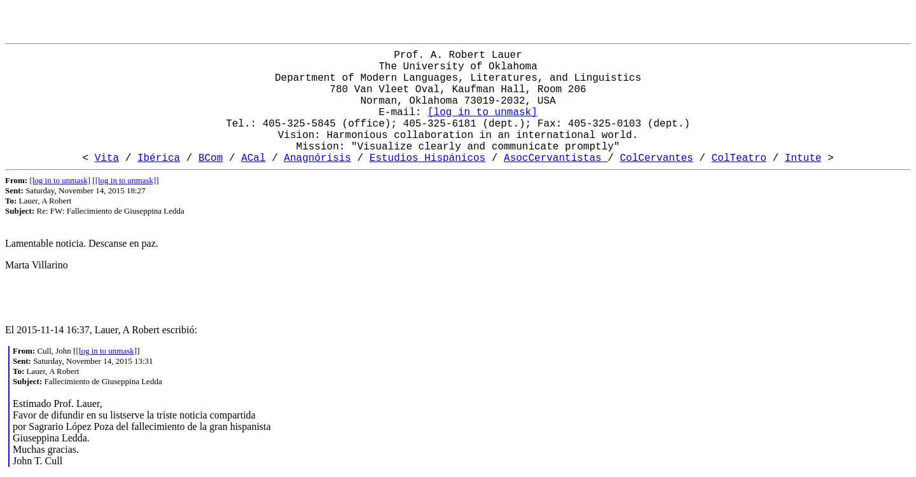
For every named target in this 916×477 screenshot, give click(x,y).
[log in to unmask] (482, 112)
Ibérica (158, 158)
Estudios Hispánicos (427, 158)
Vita (107, 158)
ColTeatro (739, 158)
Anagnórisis (317, 158)
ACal (253, 158)
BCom (210, 158)
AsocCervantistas (555, 158)
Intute (803, 158)
